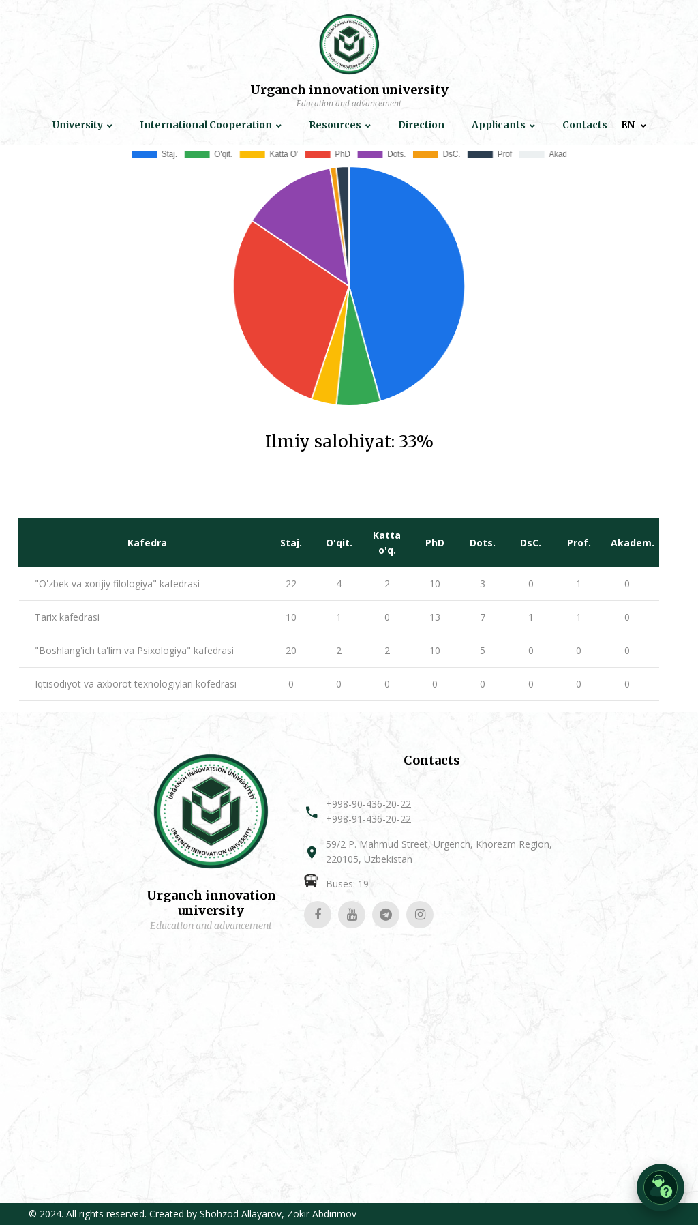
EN (629, 125)
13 (434, 616)
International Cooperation (206, 125)
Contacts (584, 125)
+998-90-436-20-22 (368, 803)
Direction (421, 125)
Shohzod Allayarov (241, 1213)
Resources (335, 125)
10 (434, 583)
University (77, 125)
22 (291, 583)
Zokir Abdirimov (321, 1213)
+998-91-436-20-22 (368, 818)
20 (291, 650)
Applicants (499, 125)
